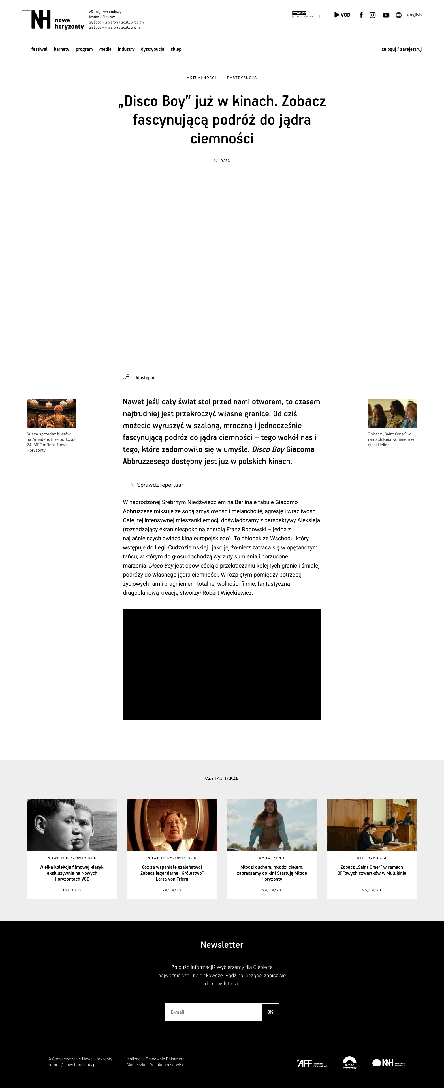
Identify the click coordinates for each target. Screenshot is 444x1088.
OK (270, 1012)
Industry (126, 49)
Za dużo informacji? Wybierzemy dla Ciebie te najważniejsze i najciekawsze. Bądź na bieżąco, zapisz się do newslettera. (222, 975)
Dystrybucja (153, 49)
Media (105, 49)
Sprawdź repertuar (160, 484)
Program (84, 49)
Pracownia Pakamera (165, 1059)
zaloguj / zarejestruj (401, 49)
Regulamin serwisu (167, 1065)
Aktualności (201, 78)
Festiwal (39, 49)
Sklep (176, 49)
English (414, 15)
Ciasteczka (136, 1065)
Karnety (61, 49)
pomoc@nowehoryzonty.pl (72, 1065)
